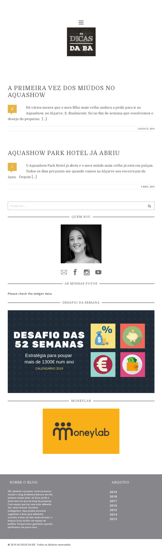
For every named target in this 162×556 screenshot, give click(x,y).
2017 (113, 501)
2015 (113, 510)
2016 (113, 505)
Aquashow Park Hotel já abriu (64, 153)
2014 (113, 514)
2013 (113, 519)
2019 (113, 492)
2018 (113, 496)
